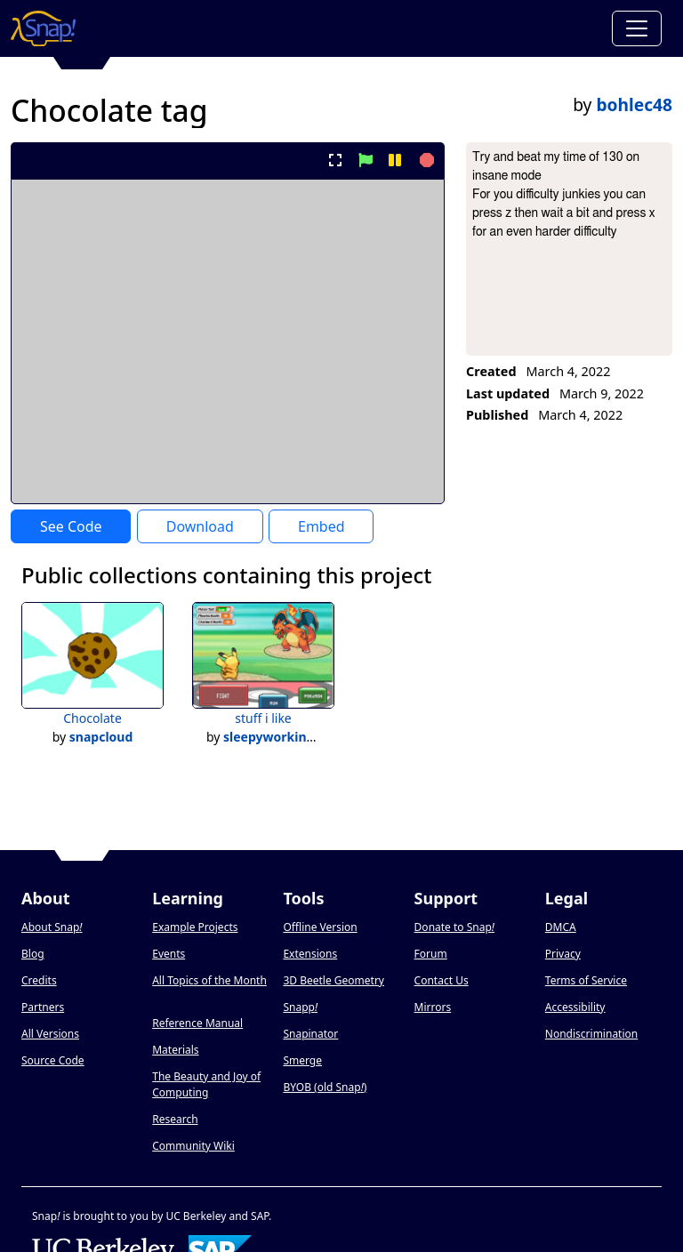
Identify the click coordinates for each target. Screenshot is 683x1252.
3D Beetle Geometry (333, 980)
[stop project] (425, 160)
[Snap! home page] (43, 28)
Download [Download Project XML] (200, 526)
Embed (321, 526)
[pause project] (394, 160)
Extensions (310, 953)
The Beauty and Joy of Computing (206, 1084)
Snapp (300, 1007)
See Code (71, 526)
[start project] (365, 160)
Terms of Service (586, 980)
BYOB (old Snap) (324, 1087)
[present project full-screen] (336, 160)
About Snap (51, 927)
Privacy (563, 953)
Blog (32, 953)
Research (174, 1119)
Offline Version (320, 927)
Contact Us (441, 980)
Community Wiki (193, 1145)
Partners (42, 1007)
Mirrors (433, 1007)
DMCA (560, 927)
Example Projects (194, 927)
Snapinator (310, 1033)
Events (168, 953)
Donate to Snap (454, 927)
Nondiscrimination (591, 1033)
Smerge (302, 1060)
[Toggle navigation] (637, 28)
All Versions (50, 1033)
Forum (430, 953)
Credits (39, 980)
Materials (175, 1049)
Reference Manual (197, 1023)
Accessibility (575, 1007)
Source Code (52, 1060)
